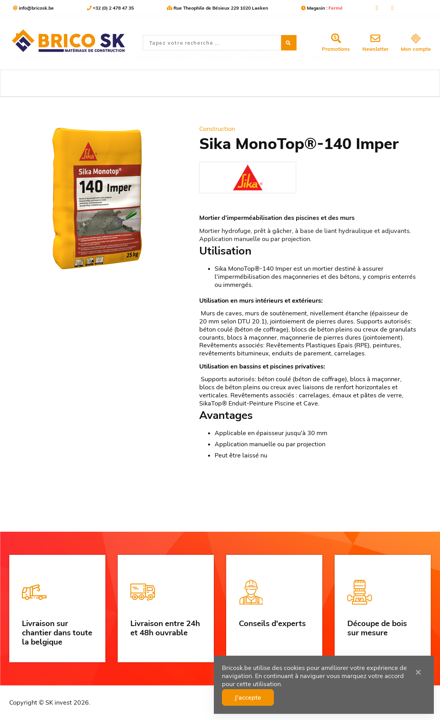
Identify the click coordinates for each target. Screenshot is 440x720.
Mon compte (416, 42)
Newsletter (375, 42)
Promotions (336, 42)
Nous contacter (398, 83)
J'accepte (249, 697)
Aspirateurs (260, 83)
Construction (33, 83)
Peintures (76, 83)
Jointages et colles (163, 83)
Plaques (113, 83)
